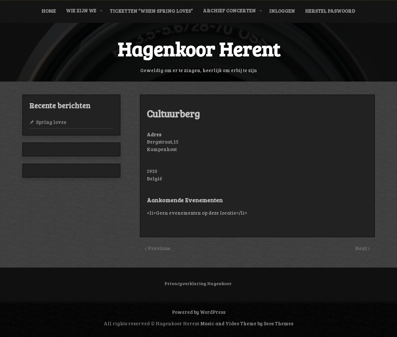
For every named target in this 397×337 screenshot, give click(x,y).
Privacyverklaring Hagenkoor (198, 283)
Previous (159, 248)
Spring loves (51, 122)
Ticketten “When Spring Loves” (151, 11)
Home (48, 11)
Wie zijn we (81, 10)
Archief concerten (229, 10)
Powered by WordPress (198, 312)
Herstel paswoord (330, 11)
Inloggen (282, 11)
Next (361, 248)
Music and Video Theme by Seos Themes (246, 323)
